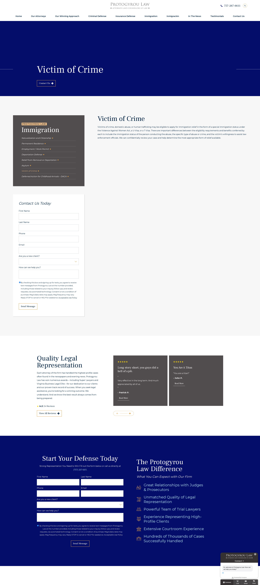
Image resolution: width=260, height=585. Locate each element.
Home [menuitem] (19, 16)
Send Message (28, 306)
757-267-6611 (232, 5)
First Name (24, 211)
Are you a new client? (29, 256)
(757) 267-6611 (80, 470)
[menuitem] (49, 138)
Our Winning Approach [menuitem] (67, 16)
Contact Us (46, 83)
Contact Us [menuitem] (238, 16)
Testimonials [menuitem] (217, 16)
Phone (22, 233)
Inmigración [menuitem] (173, 16)
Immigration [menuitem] (151, 16)
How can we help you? (30, 267)
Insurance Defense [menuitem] (125, 16)
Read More (123, 398)
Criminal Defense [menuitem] (97, 16)
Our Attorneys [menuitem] (38, 16)
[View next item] (130, 413)
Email (21, 245)
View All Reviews (49, 413)
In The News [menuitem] (194, 16)
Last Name (24, 222)
